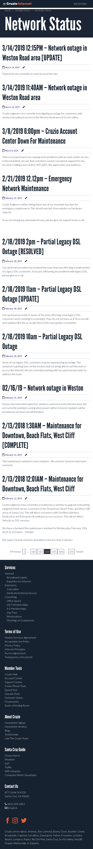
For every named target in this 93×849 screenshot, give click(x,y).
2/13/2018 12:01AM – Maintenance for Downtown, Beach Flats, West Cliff (42, 484)
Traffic (8, 767)
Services (10, 567)
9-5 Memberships (16, 608)
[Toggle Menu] (4, 4)
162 (33, 551)
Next (79, 551)
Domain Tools (12, 693)
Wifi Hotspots (12, 771)
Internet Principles (15, 649)
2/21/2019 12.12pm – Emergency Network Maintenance (37, 183)
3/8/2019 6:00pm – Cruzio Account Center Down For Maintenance (39, 136)
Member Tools (22, 10)
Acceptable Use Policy (17, 641)
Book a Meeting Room (17, 705)
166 (61, 551)
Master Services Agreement (20, 637)
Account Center (13, 678)
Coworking (11, 596)
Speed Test (11, 689)
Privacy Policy (12, 645)
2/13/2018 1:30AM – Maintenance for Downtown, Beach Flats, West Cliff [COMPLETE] (41, 435)
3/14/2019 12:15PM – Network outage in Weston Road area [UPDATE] (44, 53)
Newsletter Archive (16, 726)
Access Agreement (15, 653)
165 (54, 551)
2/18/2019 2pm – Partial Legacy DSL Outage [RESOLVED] (41, 246)
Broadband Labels (17, 577)
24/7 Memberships (17, 604)
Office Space (14, 600)
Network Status (42, 10)
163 (40, 551)
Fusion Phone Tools (15, 685)
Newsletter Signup (15, 722)
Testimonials (11, 734)
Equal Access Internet (19, 581)
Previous (15, 551)
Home (8, 10)
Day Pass (12, 612)
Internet (9, 573)
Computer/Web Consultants (20, 775)
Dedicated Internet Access (22, 592)
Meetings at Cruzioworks (20, 620)
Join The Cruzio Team (16, 738)
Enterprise (11, 585)
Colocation (13, 589)
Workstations (14, 616)
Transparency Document (18, 657)
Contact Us (11, 786)
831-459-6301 (80, 4)
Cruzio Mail (11, 674)
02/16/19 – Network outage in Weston (42, 388)
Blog (7, 730)
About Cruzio (12, 717)
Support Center (13, 682)
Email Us (11, 807)
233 (71, 551)
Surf (7, 763)
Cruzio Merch (12, 755)
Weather (10, 759)
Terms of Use (13, 631)
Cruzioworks (12, 701)
